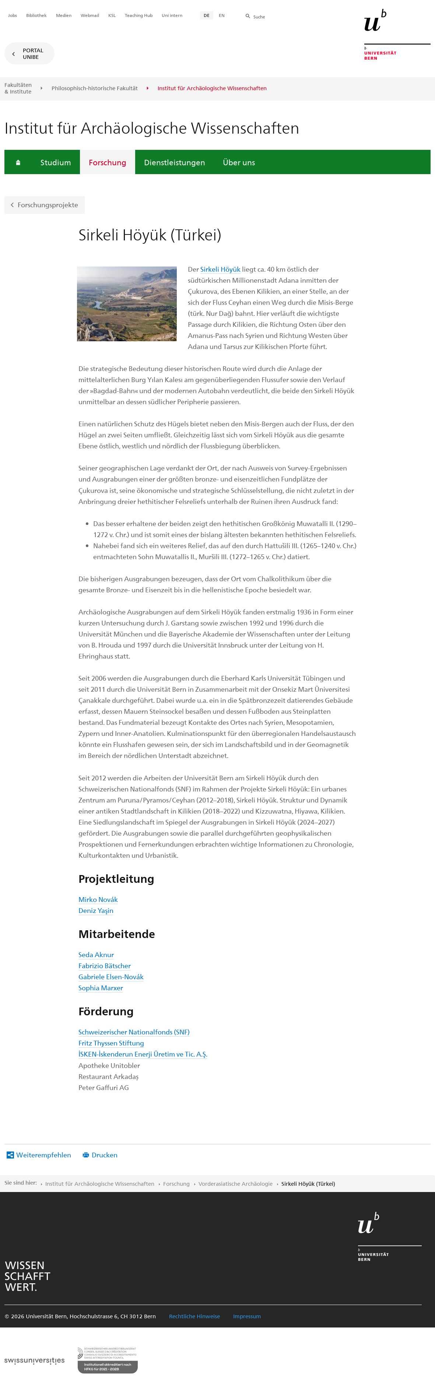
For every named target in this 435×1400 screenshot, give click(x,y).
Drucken (104, 1154)
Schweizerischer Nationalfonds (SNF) (134, 1031)
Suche (259, 17)
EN (222, 15)
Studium (56, 162)
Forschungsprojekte (48, 204)
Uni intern (172, 15)
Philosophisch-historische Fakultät (95, 88)
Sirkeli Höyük (220, 269)
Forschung (107, 162)
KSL (112, 15)
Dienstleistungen (174, 162)
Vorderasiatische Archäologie (236, 1183)
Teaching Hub (138, 15)
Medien (63, 15)
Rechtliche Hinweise (194, 1316)
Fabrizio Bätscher (104, 965)
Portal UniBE (33, 53)
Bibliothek (36, 15)
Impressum (247, 1316)
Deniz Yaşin (95, 910)
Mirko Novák (98, 899)
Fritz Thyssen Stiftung (111, 1042)
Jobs (12, 15)
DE (207, 15)
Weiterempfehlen (43, 1154)
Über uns (239, 162)
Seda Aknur (96, 954)
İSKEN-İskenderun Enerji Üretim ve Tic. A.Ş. (142, 1053)
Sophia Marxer (100, 987)
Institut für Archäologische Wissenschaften (99, 1183)
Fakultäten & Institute (18, 88)
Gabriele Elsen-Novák (111, 976)
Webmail (90, 15)
